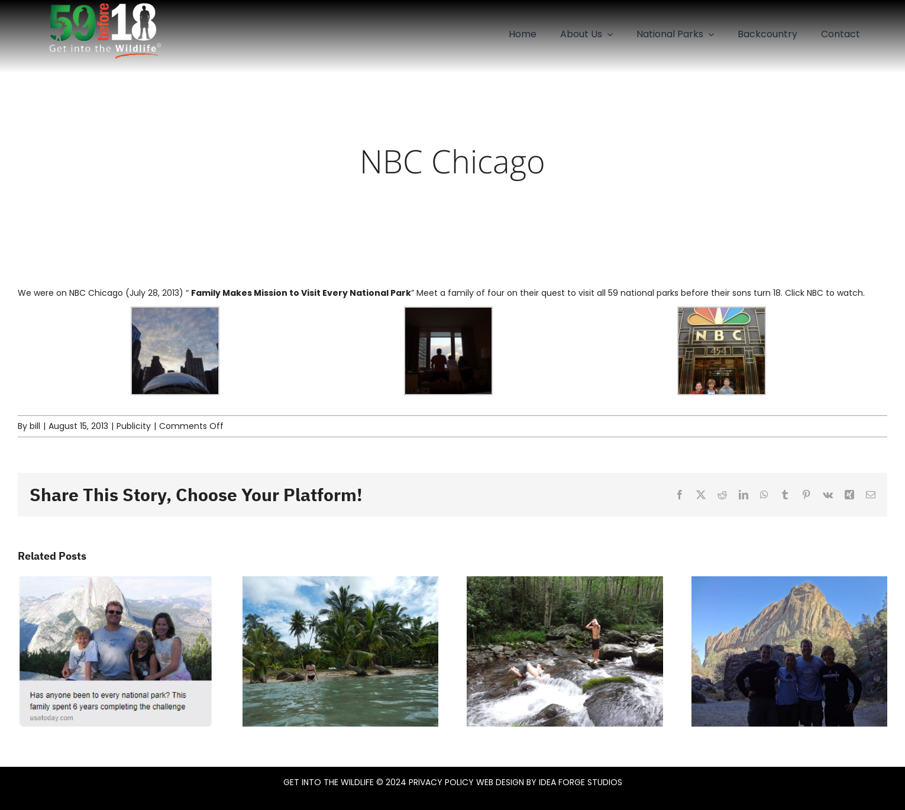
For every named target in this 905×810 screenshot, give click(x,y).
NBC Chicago (96, 293)
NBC (815, 293)
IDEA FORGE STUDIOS (580, 782)
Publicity (134, 426)
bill (35, 426)
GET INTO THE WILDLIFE (328, 782)
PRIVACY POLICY (441, 782)
